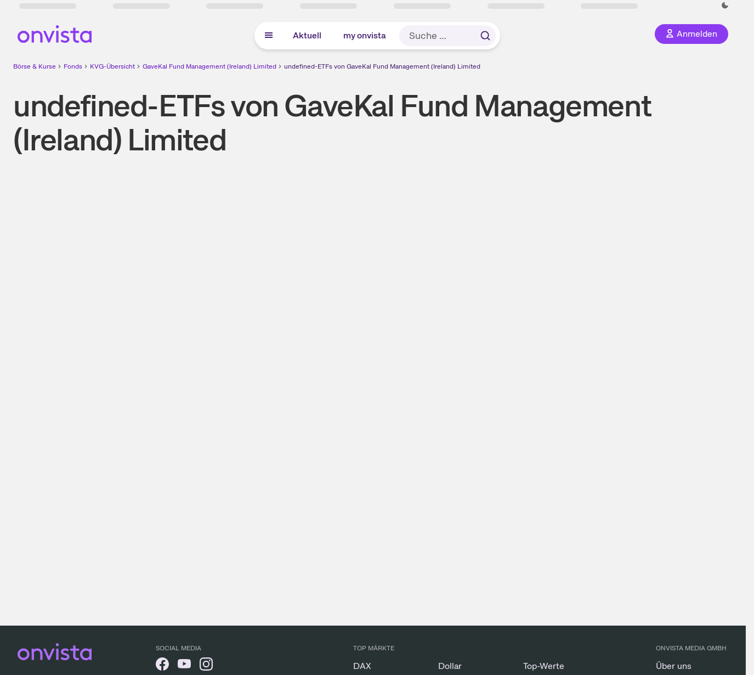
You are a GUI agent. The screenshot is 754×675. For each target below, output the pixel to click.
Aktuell (307, 35)
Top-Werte (543, 666)
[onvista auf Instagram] (206, 665)
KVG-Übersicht (112, 66)
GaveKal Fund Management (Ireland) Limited (209, 66)
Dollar (450, 666)
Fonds (73, 66)
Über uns (673, 666)
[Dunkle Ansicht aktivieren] (725, 5)
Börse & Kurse (34, 66)
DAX (362, 666)
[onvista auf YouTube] (184, 665)
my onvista (364, 35)
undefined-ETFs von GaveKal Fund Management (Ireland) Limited (382, 66)
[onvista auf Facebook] (162, 665)
